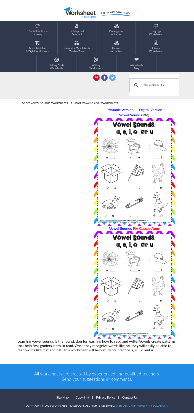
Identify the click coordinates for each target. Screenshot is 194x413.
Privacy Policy (105, 397)
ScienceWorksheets (155, 47)
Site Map (62, 397)
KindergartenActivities (116, 30)
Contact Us (130, 397)
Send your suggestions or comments (96, 379)
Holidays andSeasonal (77, 30)
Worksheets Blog (136, 63)
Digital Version (150, 109)
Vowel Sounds (134, 228)
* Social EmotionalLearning (37, 30)
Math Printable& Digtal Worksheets (37, 47)
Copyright (82, 397)
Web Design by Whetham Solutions (142, 405)
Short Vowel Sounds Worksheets (45, 103)
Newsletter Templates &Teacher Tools (77, 47)
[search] (154, 85)
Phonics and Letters (116, 47)
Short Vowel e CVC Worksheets (93, 103)
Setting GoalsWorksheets (56, 63)
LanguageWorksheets (155, 30)
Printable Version (120, 109)
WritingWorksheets (96, 63)
